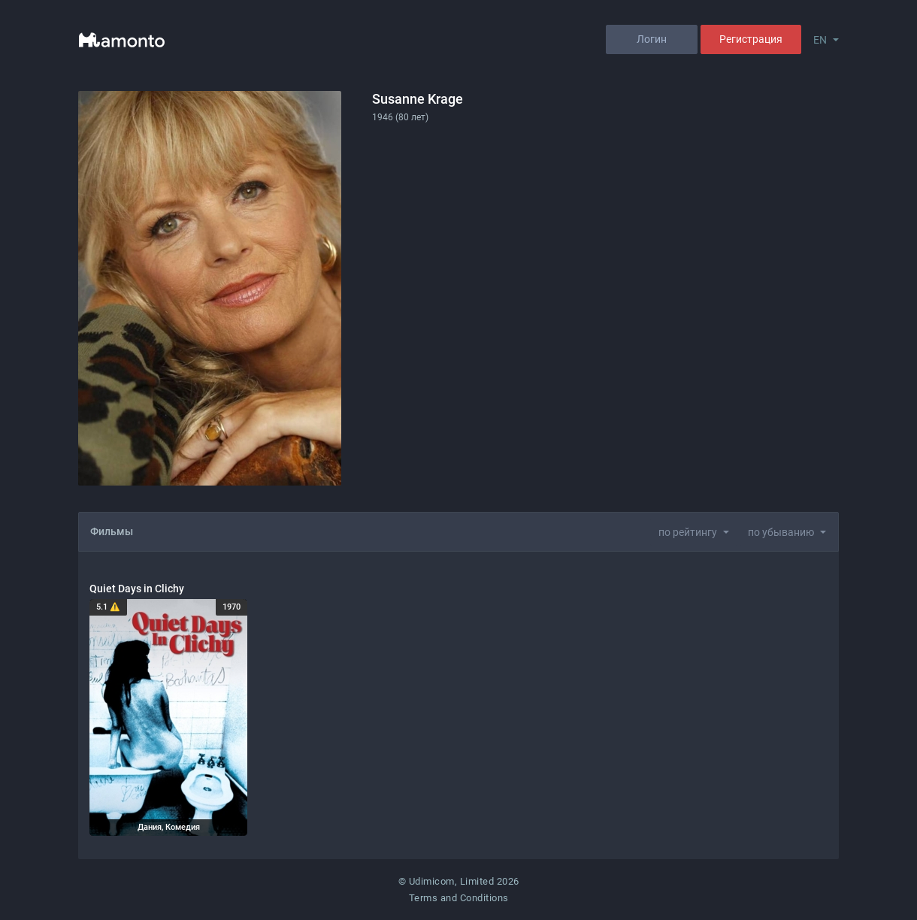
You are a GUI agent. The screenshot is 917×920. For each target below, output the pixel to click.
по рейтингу (687, 532)
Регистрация (750, 39)
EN (820, 40)
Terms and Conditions (459, 897)
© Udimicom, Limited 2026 (458, 881)
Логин (652, 39)
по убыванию (781, 532)
